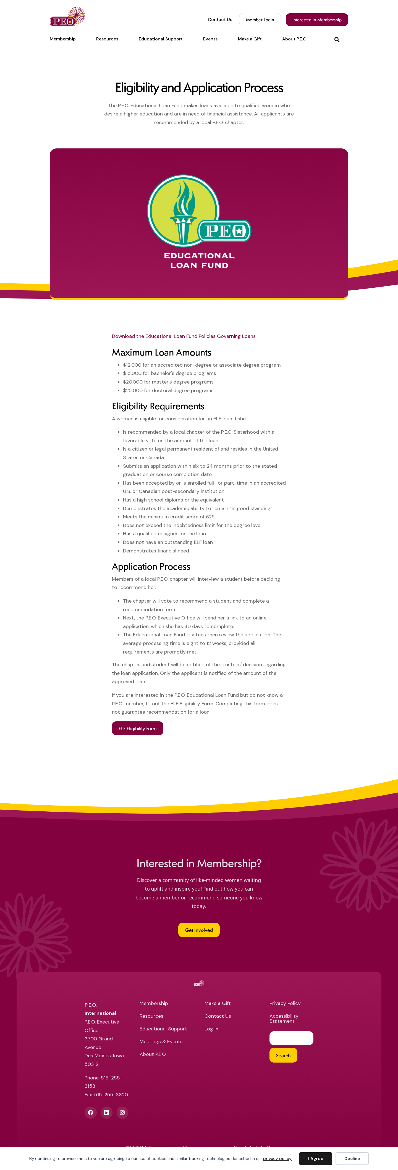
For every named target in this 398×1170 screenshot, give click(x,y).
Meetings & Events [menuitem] (161, 1042)
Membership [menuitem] (63, 39)
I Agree (315, 1158)
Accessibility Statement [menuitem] (283, 1019)
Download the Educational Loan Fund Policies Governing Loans (184, 336)
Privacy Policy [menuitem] (285, 1004)
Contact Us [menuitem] (220, 19)
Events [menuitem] (210, 39)
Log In (211, 1029)
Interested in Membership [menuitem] (317, 19)
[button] (338, 39)
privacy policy (277, 1158)
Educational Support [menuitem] (161, 39)
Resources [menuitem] (107, 39)
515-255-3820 (111, 1094)
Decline (352, 1158)
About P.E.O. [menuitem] (294, 39)
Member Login (260, 19)
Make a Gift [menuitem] (250, 39)
